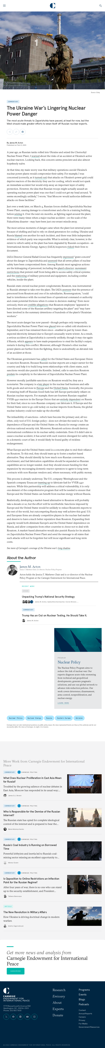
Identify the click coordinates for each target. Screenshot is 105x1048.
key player (43, 384)
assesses (66, 289)
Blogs (82, 999)
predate (11, 374)
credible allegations (38, 304)
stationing (21, 275)
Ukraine (79, 718)
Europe (40, 388)
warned (35, 156)
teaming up (44, 482)
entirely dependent (70, 399)
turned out (40, 177)
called (44, 359)
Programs (84, 989)
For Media (83, 1023)
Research (59, 990)
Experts (58, 1009)
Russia (49, 718)
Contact (82, 1010)
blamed (18, 235)
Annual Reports (85, 1013)
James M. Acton (16, 142)
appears (29, 341)
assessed (52, 260)
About (57, 1002)
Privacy (82, 1020)
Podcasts (84, 1004)
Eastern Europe (64, 718)
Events (82, 994)
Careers (82, 1017)
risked (70, 246)
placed (52, 326)
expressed (68, 256)
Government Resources (89, 1027)
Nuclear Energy (34, 718)
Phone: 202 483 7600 (12, 1010)
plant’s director (66, 268)
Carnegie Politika (29, 772)
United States (61, 388)
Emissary (59, 996)
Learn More (63, 703)
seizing (18, 214)
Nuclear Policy (15, 718)
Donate (58, 1015)
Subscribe (15, 971)
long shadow (64, 548)
